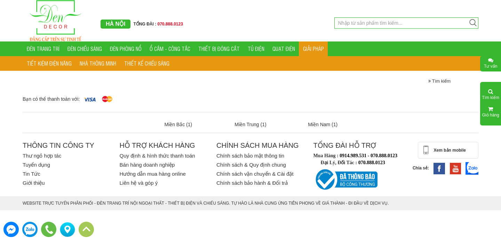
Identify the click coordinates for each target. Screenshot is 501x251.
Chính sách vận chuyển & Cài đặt (255, 174)
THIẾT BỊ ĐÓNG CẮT (219, 48)
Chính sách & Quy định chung (251, 165)
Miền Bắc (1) (178, 124)
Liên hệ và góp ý (138, 183)
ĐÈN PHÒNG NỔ (126, 48)
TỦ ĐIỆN (256, 48)
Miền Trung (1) (250, 124)
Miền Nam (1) (322, 124)
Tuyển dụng (36, 165)
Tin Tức (31, 174)
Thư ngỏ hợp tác (42, 156)
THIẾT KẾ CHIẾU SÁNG (146, 63)
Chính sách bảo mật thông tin (250, 156)
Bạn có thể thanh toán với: (51, 99)
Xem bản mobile (450, 150)
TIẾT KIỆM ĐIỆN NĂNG (49, 63)
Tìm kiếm (439, 81)
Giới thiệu (34, 183)
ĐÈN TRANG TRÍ (43, 48)
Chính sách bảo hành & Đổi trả (252, 183)
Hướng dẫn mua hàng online (152, 174)
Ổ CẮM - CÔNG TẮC (170, 48)
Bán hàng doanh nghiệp (147, 165)
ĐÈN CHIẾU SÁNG (84, 48)
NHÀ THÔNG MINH (98, 63)
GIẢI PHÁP (313, 48)
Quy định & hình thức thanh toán (157, 156)
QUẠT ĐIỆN (283, 48)
